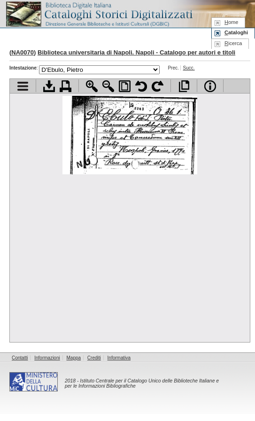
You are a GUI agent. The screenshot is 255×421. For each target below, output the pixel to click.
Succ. (189, 67)
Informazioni (47, 357)
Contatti (20, 357)
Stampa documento (65, 86)
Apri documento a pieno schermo (184, 86)
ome (231, 22)
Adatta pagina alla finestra (125, 86)
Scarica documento (49, 86)
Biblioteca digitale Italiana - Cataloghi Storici (98, 13)
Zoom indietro (108, 86)
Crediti (94, 357)
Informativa (119, 357)
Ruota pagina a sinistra (141, 86)
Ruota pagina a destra (157, 86)
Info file (210, 86)
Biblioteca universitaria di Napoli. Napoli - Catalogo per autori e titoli (136, 52)
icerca (233, 43)
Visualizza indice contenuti (23, 86)
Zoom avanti (92, 86)
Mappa (74, 357)
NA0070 (22, 52)
